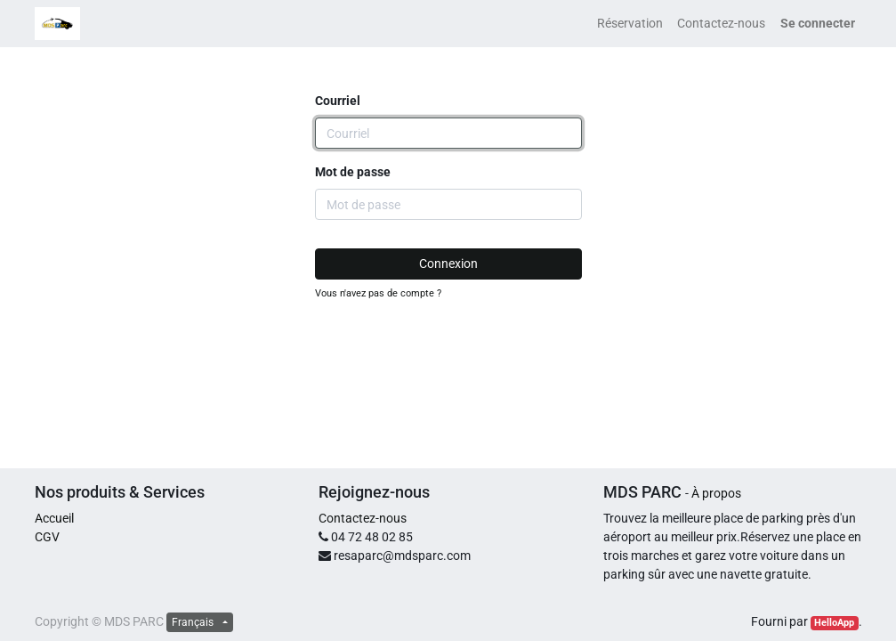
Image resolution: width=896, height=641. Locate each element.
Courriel (337, 100)
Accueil (54, 518)
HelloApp (834, 623)
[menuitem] (630, 23)
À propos (716, 493)
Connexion (448, 263)
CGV (47, 537)
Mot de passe (353, 172)
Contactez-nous (363, 518)
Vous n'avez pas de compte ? (378, 293)
